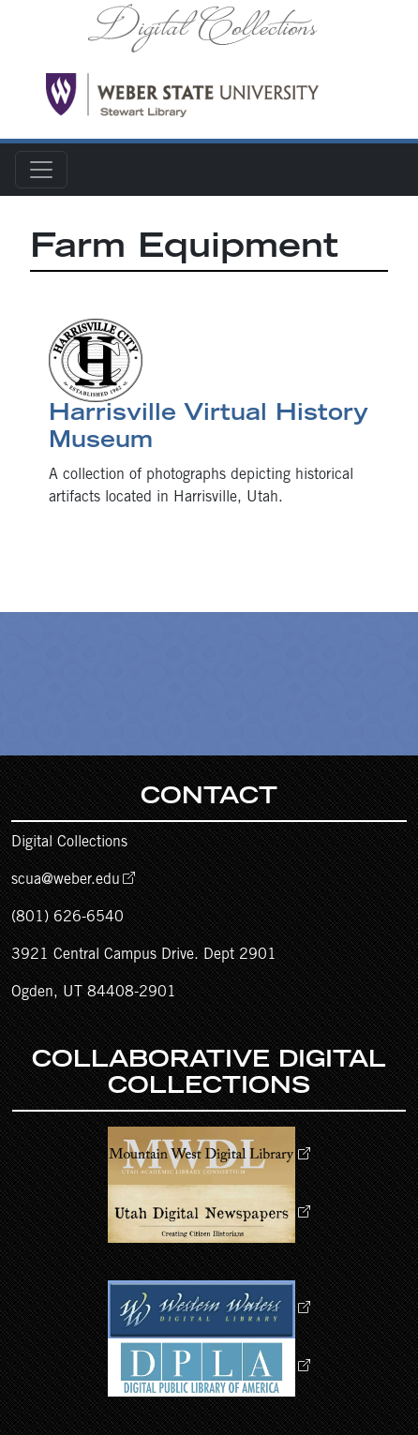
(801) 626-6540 (67, 917)
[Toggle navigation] (41, 169)
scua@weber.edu (65, 880)
